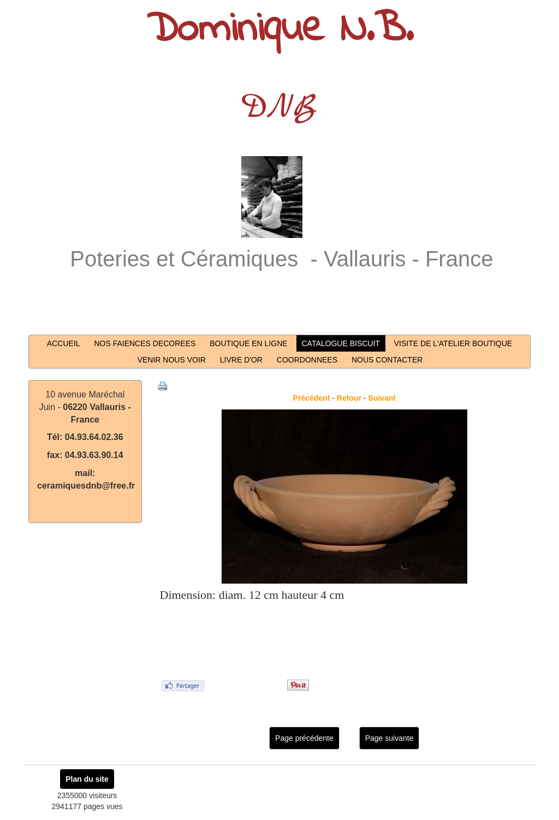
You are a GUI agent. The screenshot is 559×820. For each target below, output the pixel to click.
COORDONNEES (307, 359)
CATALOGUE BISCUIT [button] (341, 343)
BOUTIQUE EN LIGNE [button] (248, 343)
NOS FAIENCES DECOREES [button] (144, 343)
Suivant (382, 398)
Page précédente (304, 738)
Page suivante (389, 738)
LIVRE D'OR (241, 359)
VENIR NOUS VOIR (172, 359)
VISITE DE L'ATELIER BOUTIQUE (453, 343)
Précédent (311, 398)
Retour (349, 398)
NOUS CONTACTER (387, 359)
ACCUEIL (63, 343)
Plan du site (87, 779)
